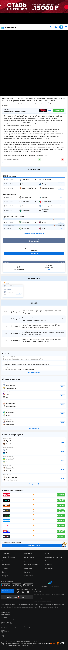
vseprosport (9, 27)
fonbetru (34, 325)
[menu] (66, 27)
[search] (51, 27)
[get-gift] (56, 27)
